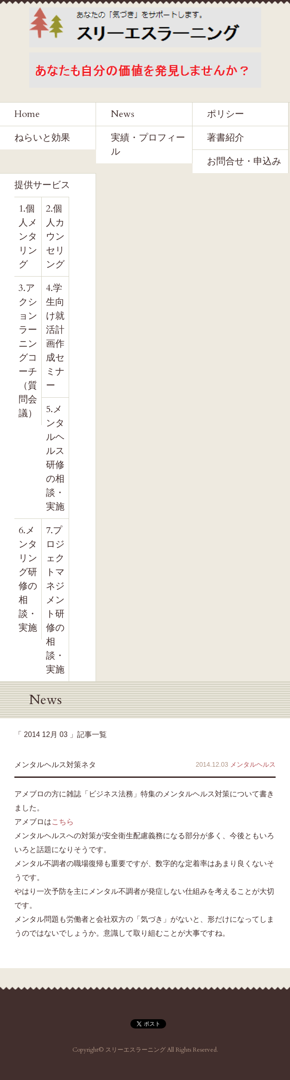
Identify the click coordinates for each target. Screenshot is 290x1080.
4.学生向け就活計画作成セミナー (55, 337)
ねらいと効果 (42, 137)
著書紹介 (225, 137)
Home (27, 114)
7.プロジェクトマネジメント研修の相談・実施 (55, 600)
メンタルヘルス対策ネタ (55, 765)
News (122, 114)
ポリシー (225, 114)
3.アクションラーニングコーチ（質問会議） (28, 351)
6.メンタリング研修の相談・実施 (28, 579)
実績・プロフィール (148, 144)
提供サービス (42, 185)
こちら (63, 822)
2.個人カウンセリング (55, 236)
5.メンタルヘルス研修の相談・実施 (55, 458)
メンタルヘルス (253, 764)
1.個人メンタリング (28, 236)
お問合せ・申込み (244, 161)
